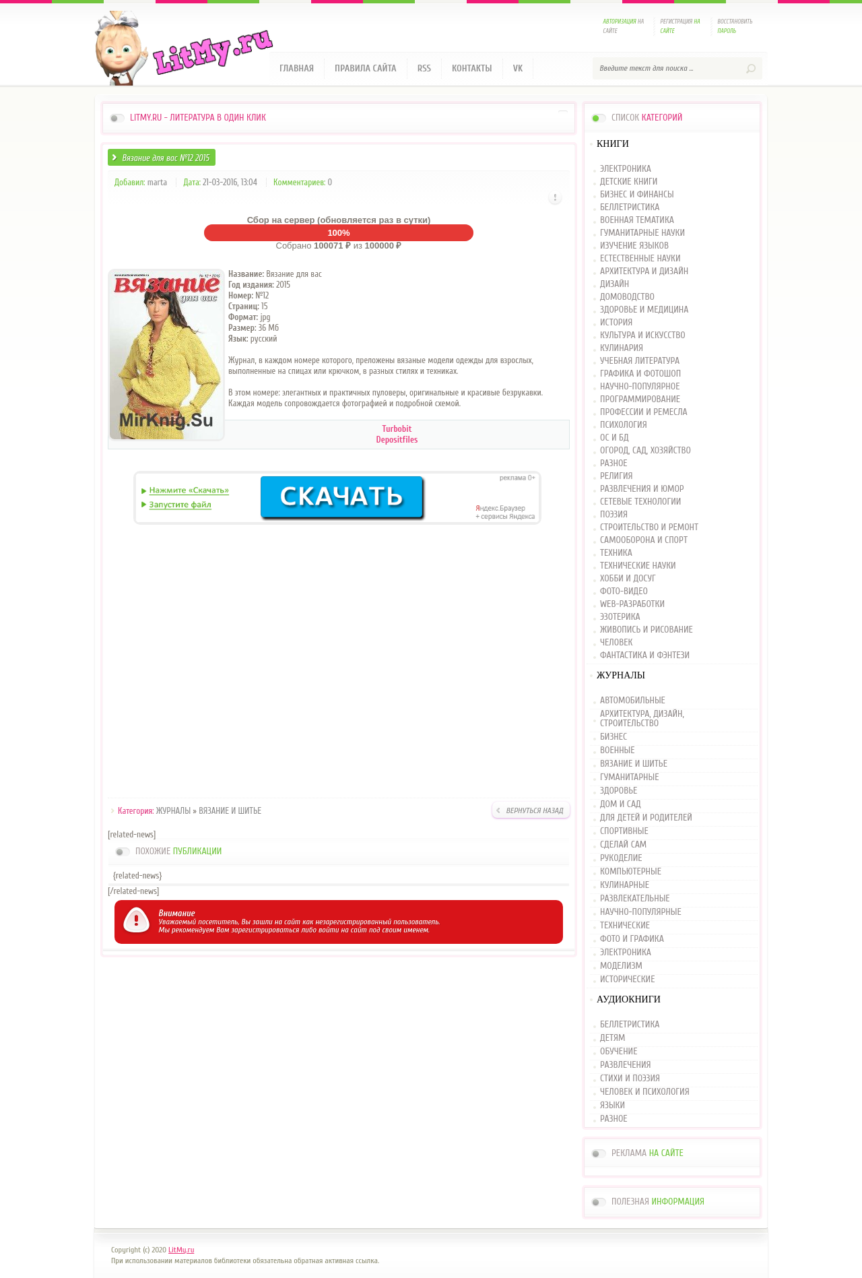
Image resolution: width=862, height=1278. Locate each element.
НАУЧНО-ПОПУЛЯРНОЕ (640, 387)
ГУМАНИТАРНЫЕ (629, 777)
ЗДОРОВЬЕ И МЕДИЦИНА (644, 310)
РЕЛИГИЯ (616, 477)
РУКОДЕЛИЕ (621, 858)
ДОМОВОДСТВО (627, 297)
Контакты (472, 68)
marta (157, 182)
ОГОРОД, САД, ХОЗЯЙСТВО (645, 451)
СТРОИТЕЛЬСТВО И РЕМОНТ (649, 528)
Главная (296, 68)
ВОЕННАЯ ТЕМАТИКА (637, 221)
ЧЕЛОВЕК (616, 643)
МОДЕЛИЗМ (621, 966)
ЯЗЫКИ (612, 1105)
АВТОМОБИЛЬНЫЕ (632, 701)
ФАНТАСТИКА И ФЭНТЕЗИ (645, 656)
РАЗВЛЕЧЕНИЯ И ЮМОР (642, 489)
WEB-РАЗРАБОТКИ (632, 605)
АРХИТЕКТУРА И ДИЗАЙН (644, 272)
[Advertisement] (339, 663)
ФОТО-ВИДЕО (624, 592)
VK (518, 68)
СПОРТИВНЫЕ (624, 831)
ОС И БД (614, 438)
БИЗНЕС (613, 737)
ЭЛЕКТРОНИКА (625, 169)
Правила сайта (366, 68)
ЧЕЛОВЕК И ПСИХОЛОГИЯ (645, 1092)
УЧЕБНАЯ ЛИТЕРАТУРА (639, 361)
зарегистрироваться (265, 929)
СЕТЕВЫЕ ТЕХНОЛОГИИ (640, 502)
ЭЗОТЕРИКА (620, 617)
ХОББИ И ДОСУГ (628, 579)
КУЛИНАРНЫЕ (624, 885)
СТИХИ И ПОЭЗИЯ (630, 1078)
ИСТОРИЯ (616, 323)
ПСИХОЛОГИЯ (623, 425)
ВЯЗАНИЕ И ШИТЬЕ (230, 811)
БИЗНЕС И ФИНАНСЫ (637, 195)
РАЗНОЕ (614, 464)
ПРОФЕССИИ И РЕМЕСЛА (644, 413)
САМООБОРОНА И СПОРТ (644, 541)
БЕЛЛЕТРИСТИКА (629, 208)
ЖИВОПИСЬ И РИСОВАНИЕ (646, 630)
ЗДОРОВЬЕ (618, 791)
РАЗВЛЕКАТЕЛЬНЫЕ (635, 898)
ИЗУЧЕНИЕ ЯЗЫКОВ (634, 246)
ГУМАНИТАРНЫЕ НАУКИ (642, 233)
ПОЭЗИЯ (614, 515)
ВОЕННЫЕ (617, 750)
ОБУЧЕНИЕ (618, 1051)
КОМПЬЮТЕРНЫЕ (630, 871)
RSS (424, 68)
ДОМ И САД (620, 804)
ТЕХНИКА (616, 553)
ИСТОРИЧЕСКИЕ (627, 979)
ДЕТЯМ (612, 1038)
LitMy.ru (181, 1249)
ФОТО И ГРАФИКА (632, 939)
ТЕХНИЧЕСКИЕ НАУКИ (638, 566)
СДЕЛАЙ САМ (623, 844)
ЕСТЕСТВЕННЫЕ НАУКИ (640, 259)
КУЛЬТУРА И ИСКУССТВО (643, 336)
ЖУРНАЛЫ (173, 811)
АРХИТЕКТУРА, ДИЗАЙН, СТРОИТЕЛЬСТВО (642, 719)
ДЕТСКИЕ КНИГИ (628, 182)
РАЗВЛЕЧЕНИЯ (625, 1065)
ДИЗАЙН (614, 285)
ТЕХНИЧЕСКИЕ (625, 925)
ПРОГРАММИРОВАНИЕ (640, 400)
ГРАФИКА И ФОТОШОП (640, 374)
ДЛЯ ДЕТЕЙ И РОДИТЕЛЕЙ (646, 817)
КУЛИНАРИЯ (621, 349)
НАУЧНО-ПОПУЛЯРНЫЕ (641, 912)
